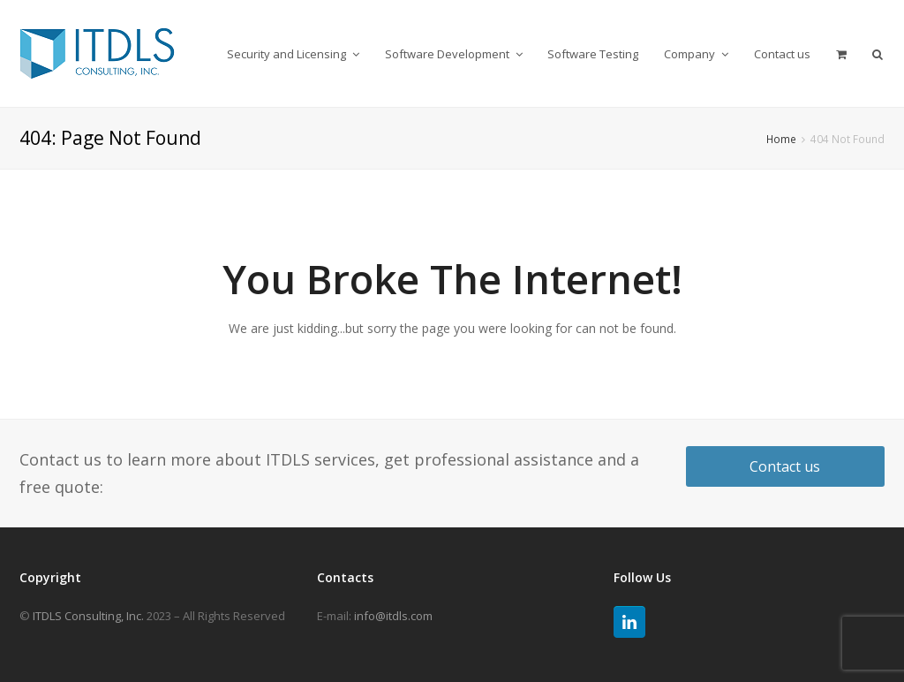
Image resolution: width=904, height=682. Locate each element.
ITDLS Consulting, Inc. (88, 616)
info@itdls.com (393, 616)
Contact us (785, 466)
